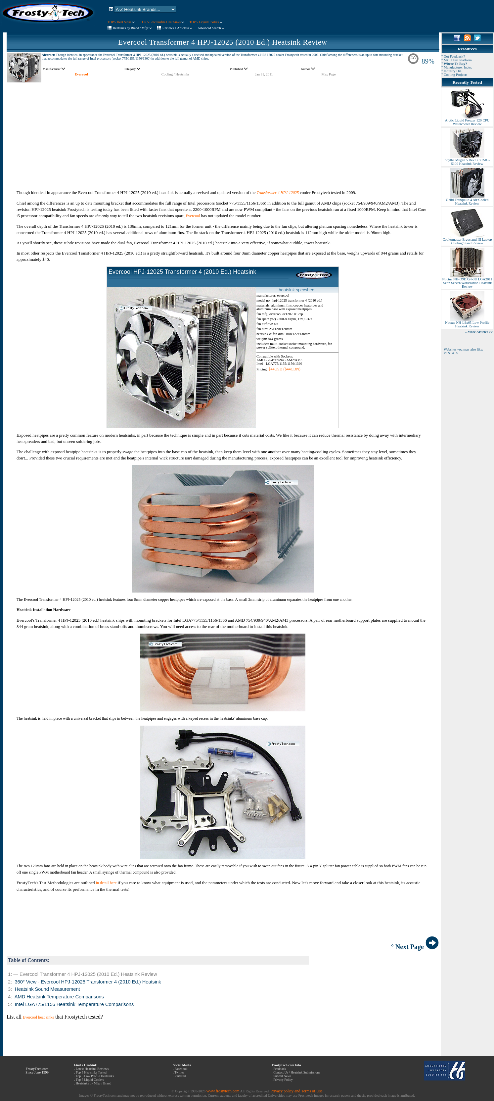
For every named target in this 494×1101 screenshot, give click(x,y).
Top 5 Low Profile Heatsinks (95, 1076)
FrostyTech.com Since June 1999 (37, 1070)
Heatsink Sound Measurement (47, 989)
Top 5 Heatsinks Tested (91, 1072)
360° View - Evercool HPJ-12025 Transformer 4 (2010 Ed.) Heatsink (88, 981)
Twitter (179, 1072)
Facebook (181, 1069)
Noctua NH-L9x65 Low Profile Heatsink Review (467, 323)
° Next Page (415, 946)
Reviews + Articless (177, 28)
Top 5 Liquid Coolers (90, 1079)
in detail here (106, 883)
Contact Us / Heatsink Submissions (296, 1072)
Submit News (282, 1076)
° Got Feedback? (453, 56)
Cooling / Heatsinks (175, 74)
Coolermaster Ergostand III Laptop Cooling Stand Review (467, 240)
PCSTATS (451, 353)
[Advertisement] (222, 129)
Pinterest (180, 1076)
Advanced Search (211, 28)
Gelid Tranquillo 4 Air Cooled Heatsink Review (467, 200)
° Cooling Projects (454, 74)
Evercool (81, 74)
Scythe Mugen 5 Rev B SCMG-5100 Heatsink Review (467, 160)
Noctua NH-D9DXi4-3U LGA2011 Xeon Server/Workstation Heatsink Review (467, 281)
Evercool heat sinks (38, 1017)
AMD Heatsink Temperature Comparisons (59, 996)
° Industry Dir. (451, 71)
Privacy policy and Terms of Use (296, 1091)
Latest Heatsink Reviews (92, 1069)
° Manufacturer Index (456, 67)
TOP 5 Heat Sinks (121, 22)
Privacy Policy (283, 1079)
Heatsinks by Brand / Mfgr (132, 28)
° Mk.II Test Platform (456, 60)
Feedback (279, 1069)
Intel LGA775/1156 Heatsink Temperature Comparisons (74, 1004)
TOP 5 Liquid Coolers (205, 22)
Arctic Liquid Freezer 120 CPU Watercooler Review (467, 121)
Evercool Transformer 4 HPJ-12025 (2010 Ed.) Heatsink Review (222, 42)
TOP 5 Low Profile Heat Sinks (162, 22)
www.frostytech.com (223, 1091)
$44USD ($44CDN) (284, 369)
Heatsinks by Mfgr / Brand (93, 1083)
